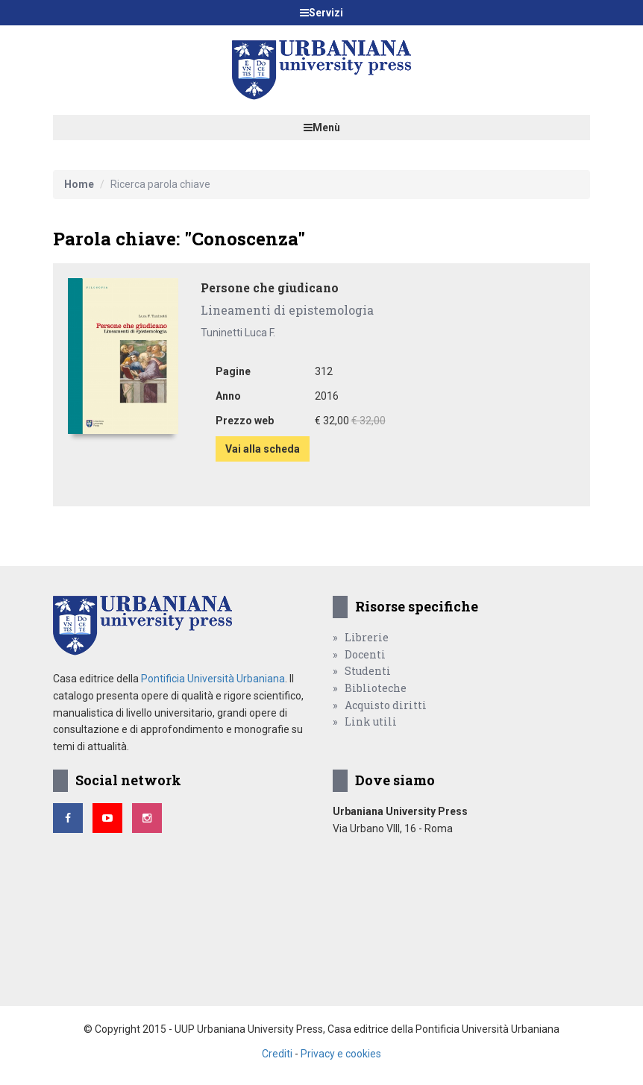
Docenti (365, 654)
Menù (322, 127)
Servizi (321, 13)
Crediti (277, 1054)
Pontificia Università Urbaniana (213, 679)
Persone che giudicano (270, 287)
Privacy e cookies (341, 1054)
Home (79, 184)
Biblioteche (376, 688)
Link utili (371, 721)
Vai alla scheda (262, 449)
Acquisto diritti (386, 705)
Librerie (367, 637)
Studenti (368, 671)
